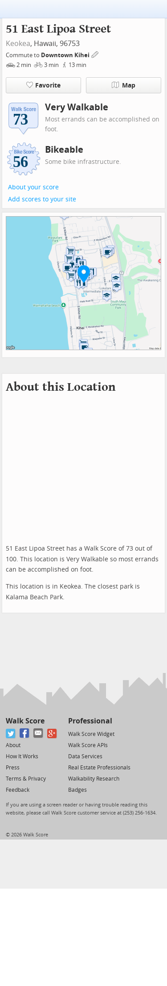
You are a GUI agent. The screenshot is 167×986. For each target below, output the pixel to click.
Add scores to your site (42, 199)
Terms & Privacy (26, 779)
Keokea (18, 43)
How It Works (22, 756)
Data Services (85, 756)
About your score (33, 187)
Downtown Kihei (66, 55)
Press (13, 768)
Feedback (17, 790)
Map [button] (123, 85)
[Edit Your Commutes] (95, 54)
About (13, 745)
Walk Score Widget (91, 734)
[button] (83, 273)
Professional (90, 721)
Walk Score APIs (88, 745)
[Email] (38, 733)
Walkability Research (93, 779)
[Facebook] (25, 733)
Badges (77, 790)
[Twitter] (11, 733)
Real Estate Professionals (99, 768)
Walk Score (25, 721)
